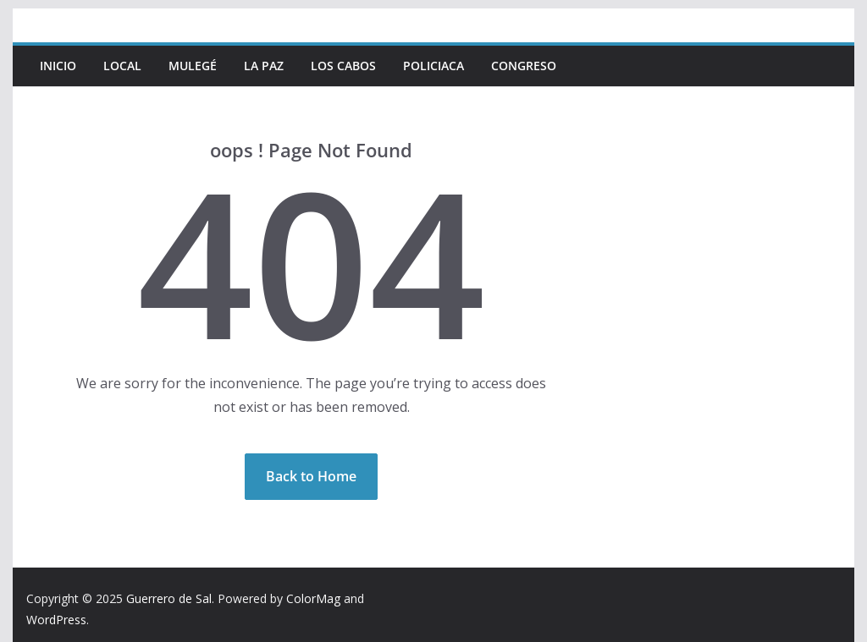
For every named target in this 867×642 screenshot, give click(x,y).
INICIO (58, 66)
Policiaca (433, 66)
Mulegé (192, 66)
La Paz (264, 66)
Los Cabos (343, 66)
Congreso (523, 66)
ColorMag (313, 598)
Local (122, 66)
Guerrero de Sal (169, 598)
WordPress (56, 620)
